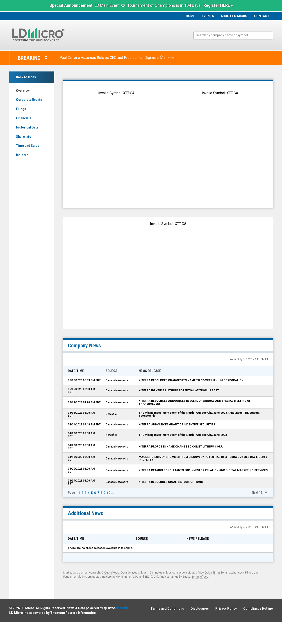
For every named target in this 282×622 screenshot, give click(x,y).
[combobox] (233, 35)
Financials (23, 118)
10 (108, 493)
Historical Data (27, 127)
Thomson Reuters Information (73, 613)
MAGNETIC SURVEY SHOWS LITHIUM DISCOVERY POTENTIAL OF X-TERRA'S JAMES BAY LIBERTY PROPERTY (203, 458)
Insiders (22, 155)
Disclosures (200, 608)
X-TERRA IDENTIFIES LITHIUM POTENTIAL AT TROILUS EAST (179, 390)
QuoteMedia (112, 572)
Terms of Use (200, 576)
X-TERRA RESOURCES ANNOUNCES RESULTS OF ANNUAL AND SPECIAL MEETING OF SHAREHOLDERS (195, 402)
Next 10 (257, 493)
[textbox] (235, 35)
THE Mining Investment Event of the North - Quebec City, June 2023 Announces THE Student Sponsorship (199, 414)
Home (190, 16)
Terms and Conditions (167, 608)
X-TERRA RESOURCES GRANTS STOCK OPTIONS (171, 482)
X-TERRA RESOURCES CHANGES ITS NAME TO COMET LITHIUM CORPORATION (191, 380)
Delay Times (213, 572)
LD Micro (27, 608)
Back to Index (26, 77)
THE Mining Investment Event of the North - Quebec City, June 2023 (183, 434)
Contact (261, 16)
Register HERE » (218, 5)
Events (208, 16)
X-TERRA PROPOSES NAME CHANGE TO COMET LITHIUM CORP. (181, 446)
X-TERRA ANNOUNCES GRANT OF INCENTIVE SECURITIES (177, 424)
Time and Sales (27, 145)
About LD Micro (234, 16)
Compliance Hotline (258, 608)
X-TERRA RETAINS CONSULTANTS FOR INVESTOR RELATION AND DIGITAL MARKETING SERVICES (203, 470)
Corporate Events (29, 99)
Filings (21, 109)
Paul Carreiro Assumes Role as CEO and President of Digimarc (112, 57)
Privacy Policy (226, 608)
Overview (23, 90)
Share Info (23, 136)
